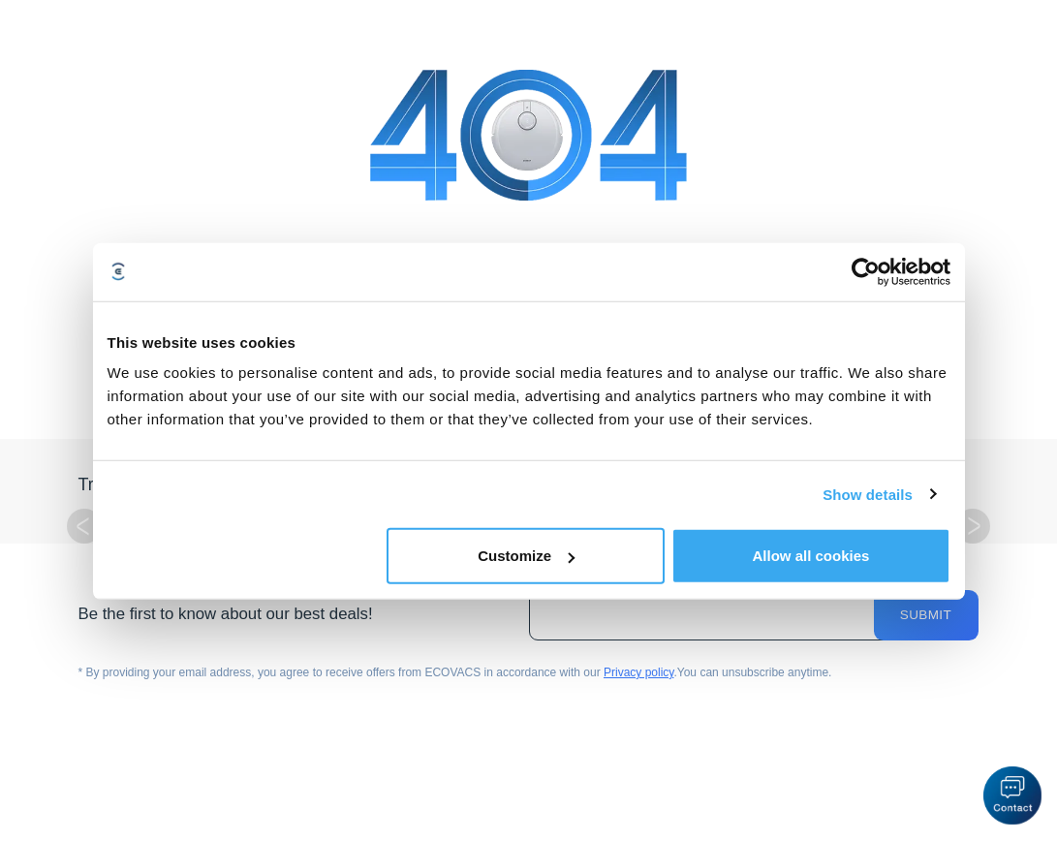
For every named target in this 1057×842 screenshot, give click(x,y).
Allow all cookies (811, 555)
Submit (925, 615)
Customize (526, 555)
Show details (868, 493)
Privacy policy (638, 672)
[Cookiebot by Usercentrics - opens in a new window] (865, 271)
